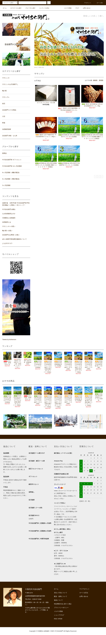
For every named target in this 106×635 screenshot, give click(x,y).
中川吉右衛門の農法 (8, 209)
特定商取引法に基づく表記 (62, 604)
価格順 (95, 80)
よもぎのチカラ (7, 243)
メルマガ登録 (66, 8)
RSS (55, 619)
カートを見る (83, 592)
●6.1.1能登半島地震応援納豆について (14, 239)
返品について (58, 600)
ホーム (5, 8)
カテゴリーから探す (15, 8)
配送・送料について (60, 596)
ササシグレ (41, 67)
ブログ (76, 8)
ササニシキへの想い (8, 226)
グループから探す (29, 8)
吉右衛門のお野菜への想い (11, 235)
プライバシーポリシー (61, 607)
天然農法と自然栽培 (8, 218)
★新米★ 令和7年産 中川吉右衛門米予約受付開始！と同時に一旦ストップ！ (16, 204)
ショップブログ (59, 615)
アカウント (86, 3)
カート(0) (98, 3)
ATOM (60, 619)
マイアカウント (84, 589)
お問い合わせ (85, 8)
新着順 (101, 80)
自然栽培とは (6, 222)
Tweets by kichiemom (9, 339)
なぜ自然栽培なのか (8, 213)
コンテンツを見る (43, 8)
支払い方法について (60, 592)
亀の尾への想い (7, 230)
